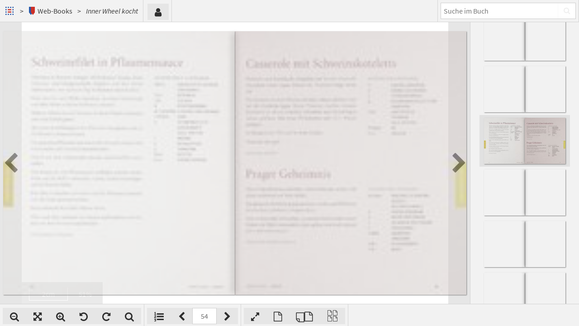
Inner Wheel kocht (112, 10)
